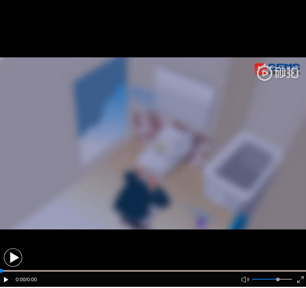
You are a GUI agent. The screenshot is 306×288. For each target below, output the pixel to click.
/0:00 (31, 279)
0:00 (21, 279)
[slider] (278, 279)
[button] (13, 257)
